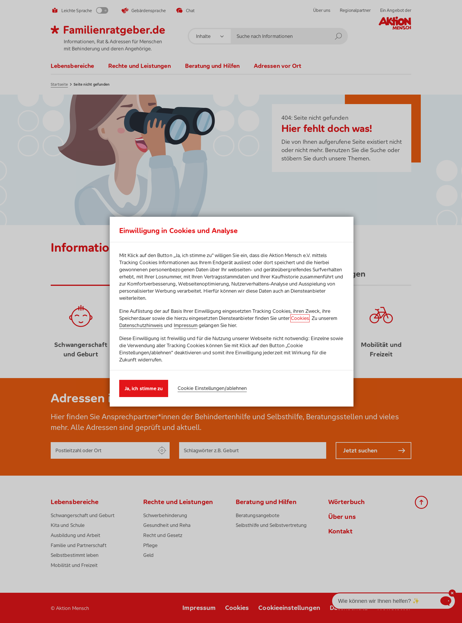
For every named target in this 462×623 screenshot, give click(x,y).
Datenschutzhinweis (141, 325)
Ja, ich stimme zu (144, 388)
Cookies (300, 318)
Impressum (186, 325)
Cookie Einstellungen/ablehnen (212, 388)
